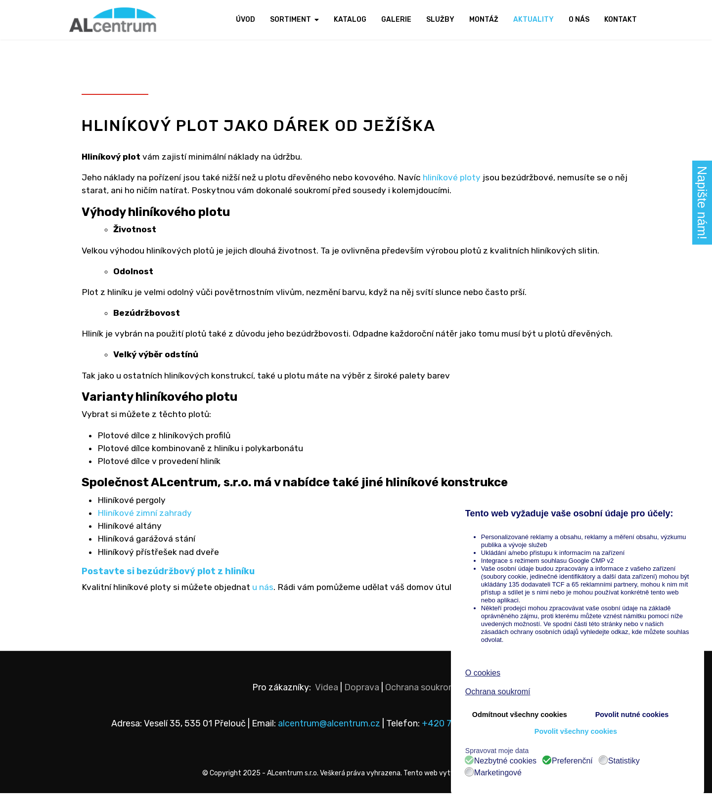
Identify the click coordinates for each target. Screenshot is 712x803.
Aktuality (533, 19)
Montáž (483, 19)
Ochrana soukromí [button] (498, 691)
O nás (579, 19)
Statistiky (624, 761)
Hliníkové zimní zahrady (145, 520)
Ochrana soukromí (421, 697)
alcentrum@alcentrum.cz (330, 733)
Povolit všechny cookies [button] (575, 731)
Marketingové (498, 773)
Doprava (361, 697)
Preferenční (572, 761)
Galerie (396, 19)
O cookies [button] (482, 673)
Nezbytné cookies (505, 761)
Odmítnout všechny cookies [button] (519, 714)
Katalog (350, 19)
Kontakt (620, 19)
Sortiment (290, 19)
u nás (266, 596)
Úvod (245, 19)
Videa (326, 697)
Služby (440, 19)
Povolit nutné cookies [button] (632, 714)
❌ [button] (696, 501)
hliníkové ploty (459, 178)
